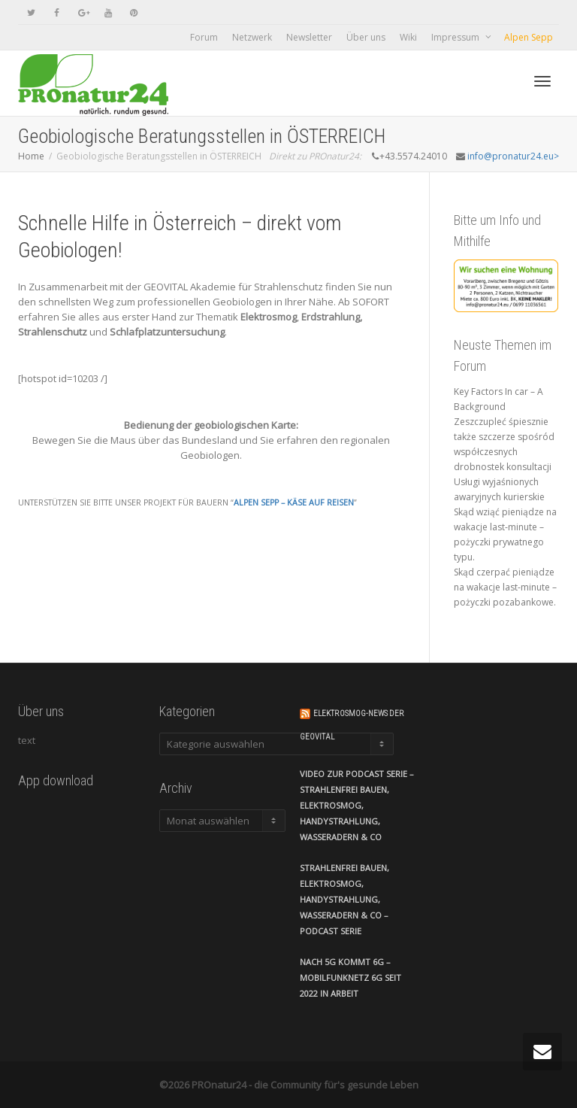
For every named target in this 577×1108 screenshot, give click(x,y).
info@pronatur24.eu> (513, 156)
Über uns (365, 37)
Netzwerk (252, 37)
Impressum (456, 37)
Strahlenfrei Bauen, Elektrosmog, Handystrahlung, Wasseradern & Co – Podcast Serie (344, 899)
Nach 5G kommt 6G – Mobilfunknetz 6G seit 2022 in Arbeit (350, 977)
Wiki (408, 37)
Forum (204, 37)
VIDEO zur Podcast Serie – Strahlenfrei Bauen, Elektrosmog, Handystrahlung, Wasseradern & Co (357, 805)
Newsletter (309, 37)
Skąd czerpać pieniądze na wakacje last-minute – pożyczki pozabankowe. (505, 587)
